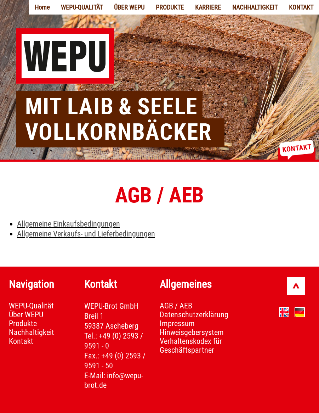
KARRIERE (208, 7)
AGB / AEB (176, 305)
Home (42, 7)
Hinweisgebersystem (192, 332)
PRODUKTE (170, 7)
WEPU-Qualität (31, 305)
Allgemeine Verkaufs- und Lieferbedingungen (86, 233)
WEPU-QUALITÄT (82, 7)
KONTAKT (301, 7)
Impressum (177, 323)
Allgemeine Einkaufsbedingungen (68, 223)
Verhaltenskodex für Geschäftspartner (191, 346)
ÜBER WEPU (129, 7)
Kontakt (21, 341)
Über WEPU (26, 314)
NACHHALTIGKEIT (255, 7)
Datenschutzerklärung (194, 314)
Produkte (23, 323)
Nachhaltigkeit (31, 332)
